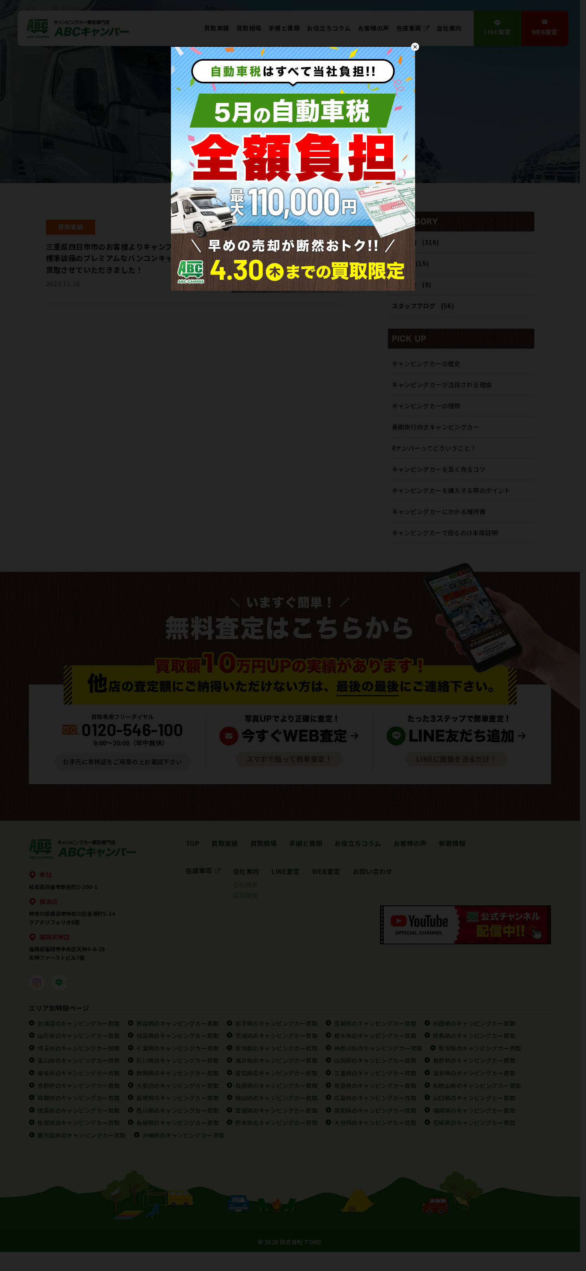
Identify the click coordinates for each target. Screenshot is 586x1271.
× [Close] (415, 47)
